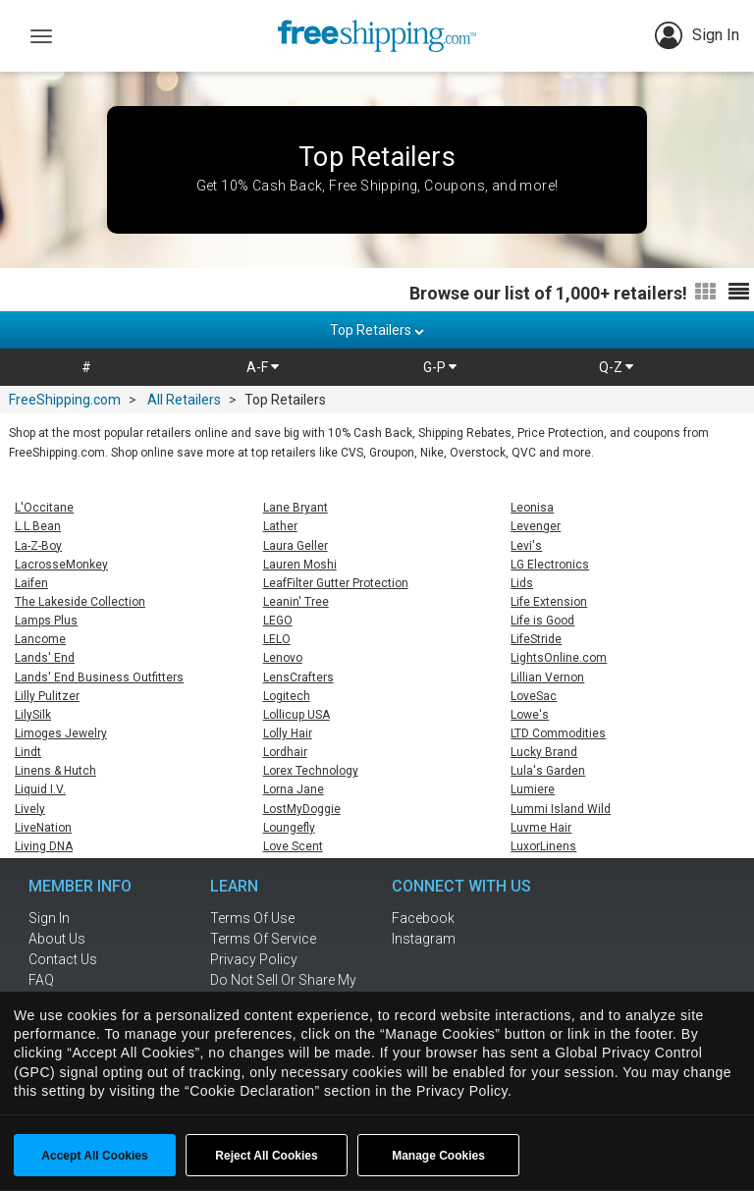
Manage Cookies (438, 1156)
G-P (440, 367)
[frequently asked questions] (92, 980)
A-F (262, 367)
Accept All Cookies (94, 1156)
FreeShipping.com (65, 399)
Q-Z (616, 367)
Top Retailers (377, 330)
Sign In (697, 35)
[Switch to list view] (739, 292)
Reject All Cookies (266, 1156)
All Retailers (184, 399)
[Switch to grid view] (705, 292)
